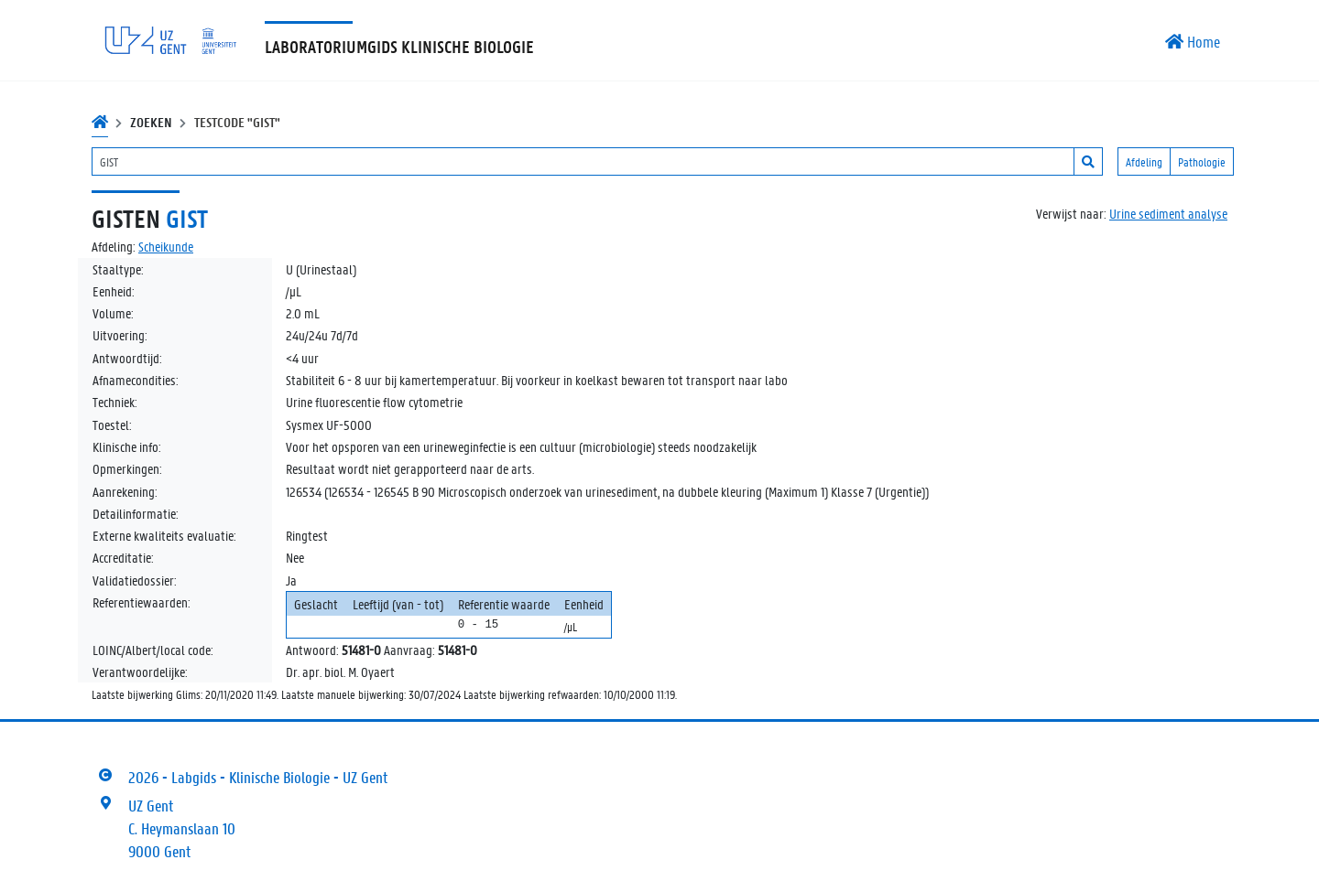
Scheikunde (165, 246)
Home (1192, 41)
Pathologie (1202, 161)
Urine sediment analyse (1168, 213)
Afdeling (1144, 161)
